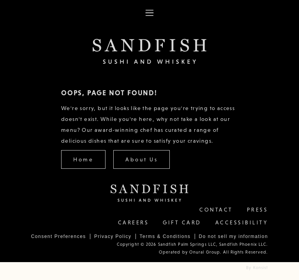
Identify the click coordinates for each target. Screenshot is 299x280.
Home (83, 159)
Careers (133, 222)
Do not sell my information (233, 236)
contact (216, 209)
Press (257, 209)
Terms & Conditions (165, 236)
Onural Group (204, 252)
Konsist (260, 267)
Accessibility (241, 222)
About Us (141, 159)
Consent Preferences (58, 236)
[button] (149, 13)
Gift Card (182, 222)
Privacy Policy (113, 236)
